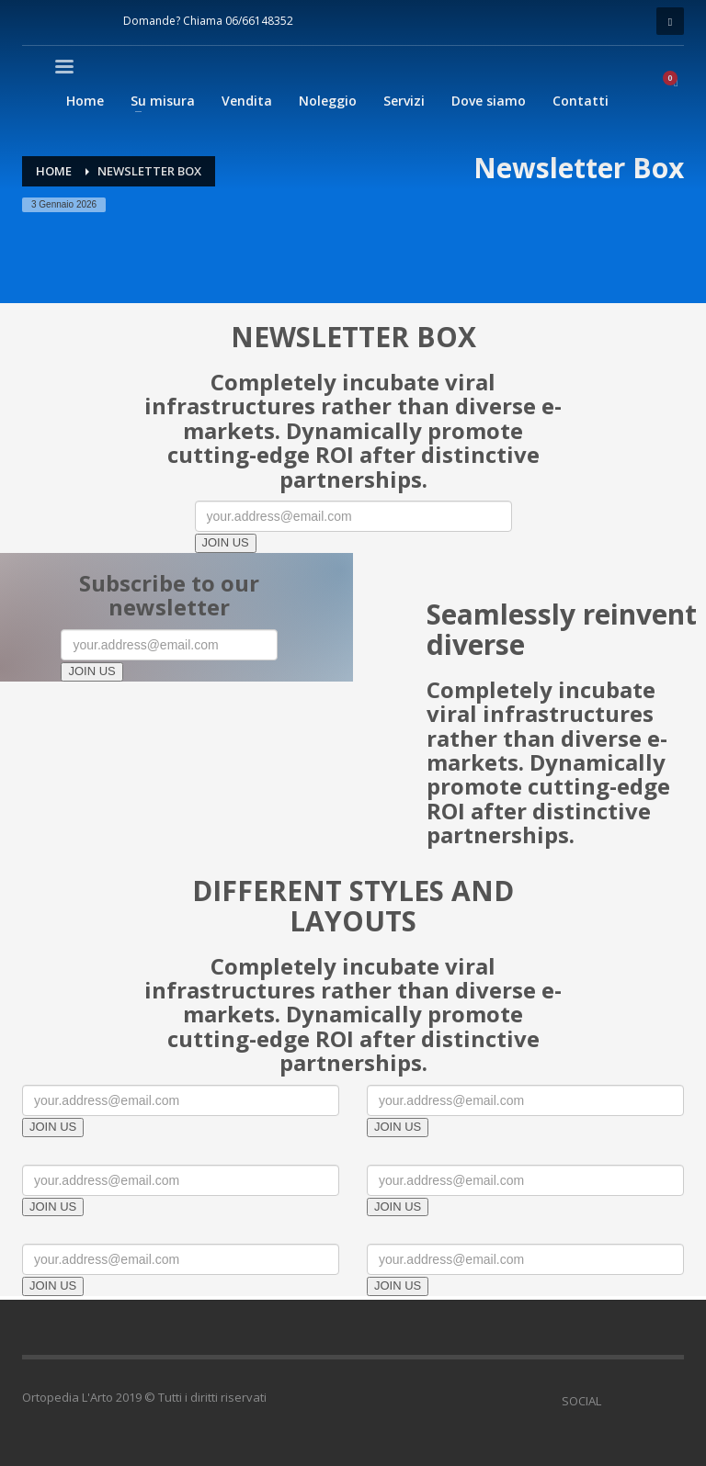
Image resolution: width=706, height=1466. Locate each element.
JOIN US (225, 542)
